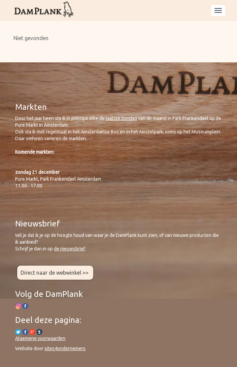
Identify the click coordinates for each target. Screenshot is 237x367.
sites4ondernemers (65, 348)
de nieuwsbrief (69, 248)
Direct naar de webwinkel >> (55, 273)
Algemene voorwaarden (40, 338)
